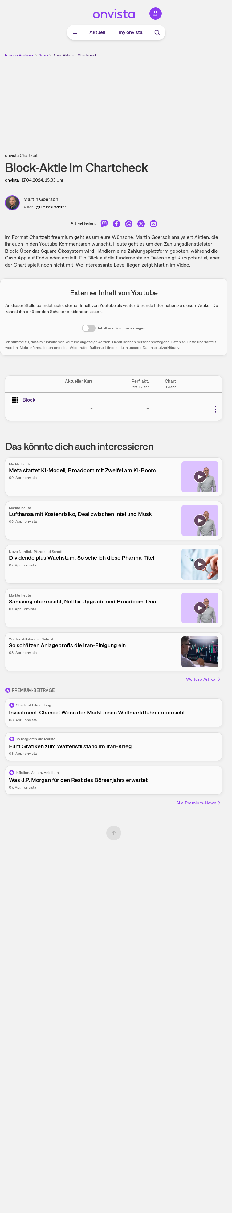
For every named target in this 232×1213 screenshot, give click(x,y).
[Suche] (157, 32)
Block (28, 400)
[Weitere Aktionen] (215, 409)
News (43, 55)
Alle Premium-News (198, 803)
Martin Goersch (40, 199)
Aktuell (97, 32)
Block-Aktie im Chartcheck (74, 55)
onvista (12, 180)
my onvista (131, 32)
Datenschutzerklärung (161, 347)
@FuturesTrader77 (51, 207)
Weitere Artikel (203, 679)
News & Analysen (19, 55)
